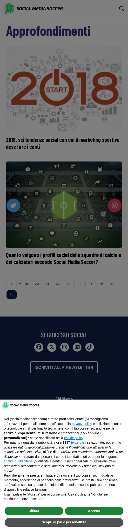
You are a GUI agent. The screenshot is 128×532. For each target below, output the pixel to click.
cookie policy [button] (73, 438)
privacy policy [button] (82, 424)
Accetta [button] (94, 511)
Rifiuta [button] (34, 511)
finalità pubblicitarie (18, 461)
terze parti (78, 442)
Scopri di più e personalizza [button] (64, 522)
